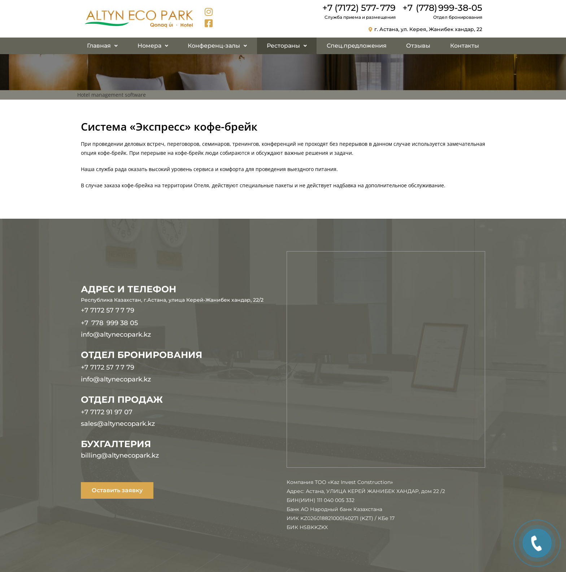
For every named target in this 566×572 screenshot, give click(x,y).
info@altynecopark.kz (116, 335)
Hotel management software (111, 94)
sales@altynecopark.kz (118, 424)
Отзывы (418, 45)
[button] (102, 46)
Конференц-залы (217, 45)
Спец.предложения (357, 45)
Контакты (464, 45)
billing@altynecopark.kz (120, 455)
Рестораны (287, 45)
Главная (102, 45)
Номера (153, 45)
